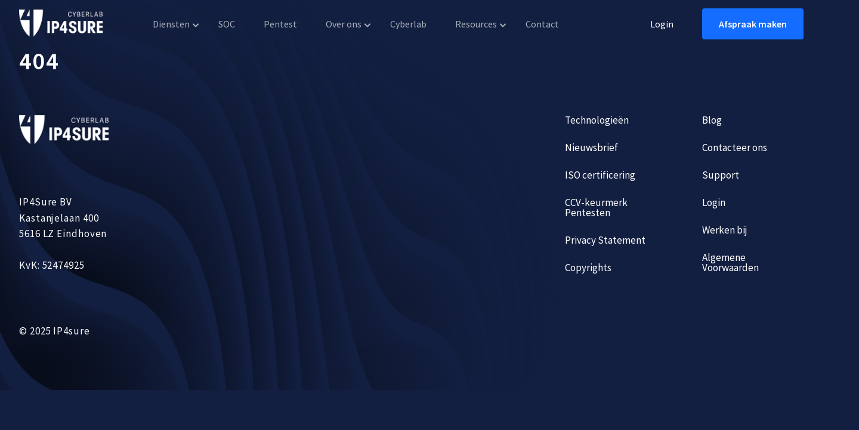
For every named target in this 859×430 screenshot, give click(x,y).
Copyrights (588, 267)
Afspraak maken (753, 24)
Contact (542, 24)
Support (720, 175)
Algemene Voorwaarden (730, 262)
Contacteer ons (734, 147)
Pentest (280, 24)
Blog (712, 120)
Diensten (171, 24)
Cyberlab (408, 24)
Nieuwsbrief (591, 147)
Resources (476, 24)
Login (661, 24)
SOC (226, 24)
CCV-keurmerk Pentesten (596, 207)
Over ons (343, 24)
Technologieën (597, 120)
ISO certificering (600, 175)
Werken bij (724, 229)
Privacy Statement (605, 240)
